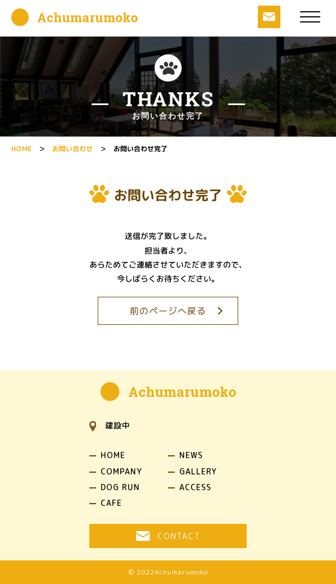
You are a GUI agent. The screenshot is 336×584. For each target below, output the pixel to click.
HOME (113, 455)
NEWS (191, 455)
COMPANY (121, 472)
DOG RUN (120, 487)
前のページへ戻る (168, 311)
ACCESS (195, 487)
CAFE (111, 503)
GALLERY (198, 472)
